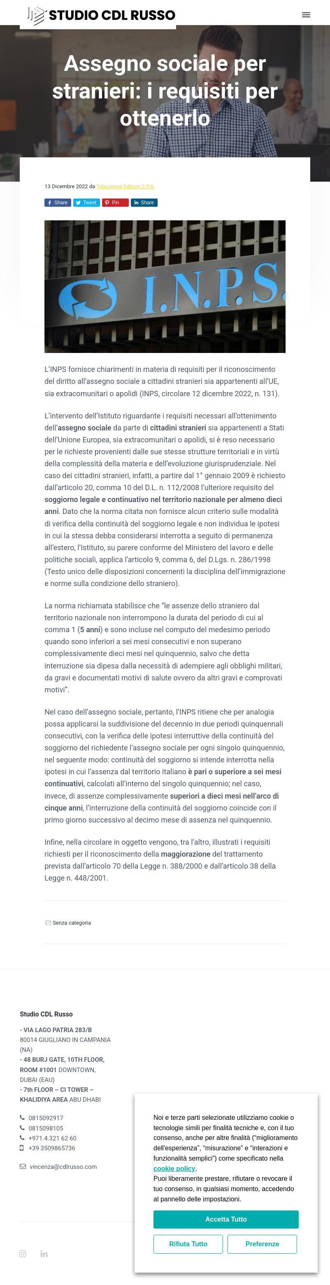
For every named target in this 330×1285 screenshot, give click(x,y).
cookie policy (174, 1168)
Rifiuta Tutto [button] (188, 1244)
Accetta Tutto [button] (226, 1219)
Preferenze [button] (262, 1244)
